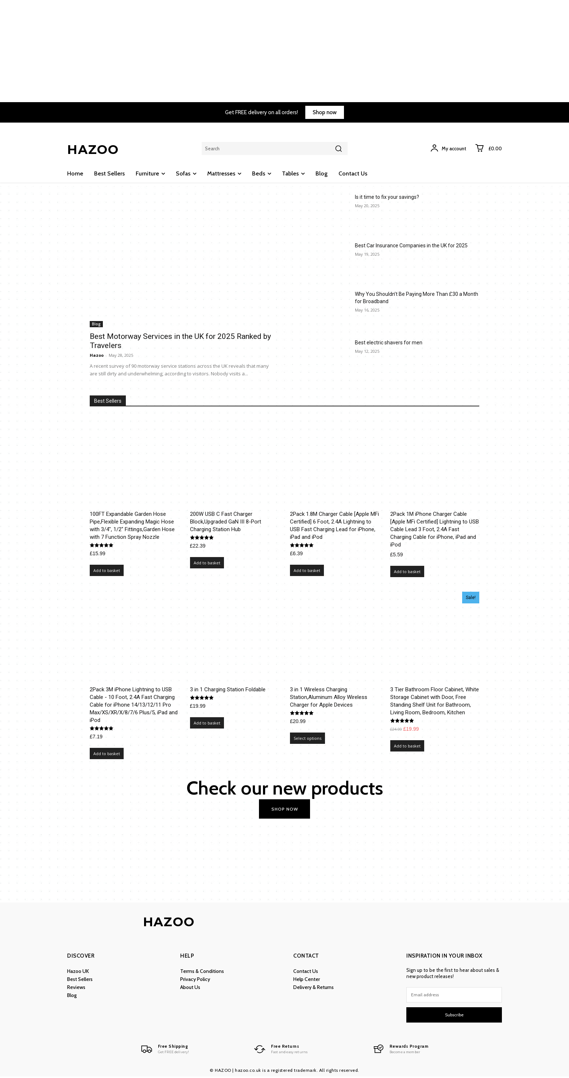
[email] (454, 995)
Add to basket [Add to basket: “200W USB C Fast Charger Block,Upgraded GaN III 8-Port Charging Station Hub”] (207, 562)
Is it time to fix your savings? (387, 197)
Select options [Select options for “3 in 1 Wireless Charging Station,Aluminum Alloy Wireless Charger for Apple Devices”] (307, 738)
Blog (96, 324)
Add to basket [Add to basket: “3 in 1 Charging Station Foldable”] (207, 723)
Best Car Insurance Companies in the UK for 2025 (411, 245)
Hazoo (97, 355)
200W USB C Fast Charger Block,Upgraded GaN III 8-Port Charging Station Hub (225, 522)
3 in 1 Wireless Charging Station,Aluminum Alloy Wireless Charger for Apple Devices (328, 697)
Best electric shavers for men (388, 342)
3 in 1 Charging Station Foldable (228, 689)
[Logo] (162, 1050)
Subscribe (454, 1015)
